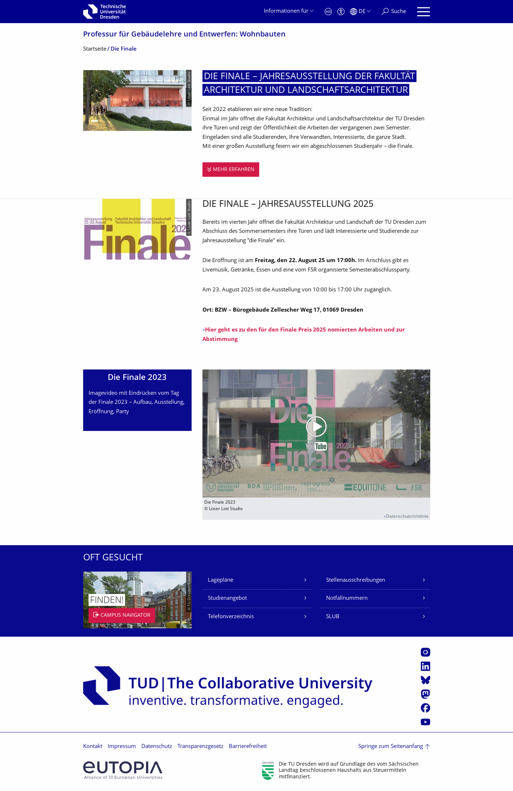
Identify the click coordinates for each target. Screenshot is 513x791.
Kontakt (92, 746)
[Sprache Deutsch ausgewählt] (360, 11)
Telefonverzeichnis (231, 617)
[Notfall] (328, 11)
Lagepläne (220, 580)
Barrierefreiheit (248, 746)
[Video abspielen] (316, 433)
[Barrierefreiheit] (341, 11)
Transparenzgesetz (200, 746)
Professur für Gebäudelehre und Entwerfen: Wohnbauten (184, 34)
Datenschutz (156, 746)
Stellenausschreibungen (355, 580)
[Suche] (393, 11)
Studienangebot (227, 598)
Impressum (122, 746)
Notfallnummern (347, 598)
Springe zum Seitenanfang (390, 746)
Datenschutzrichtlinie (407, 517)
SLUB (332, 617)
